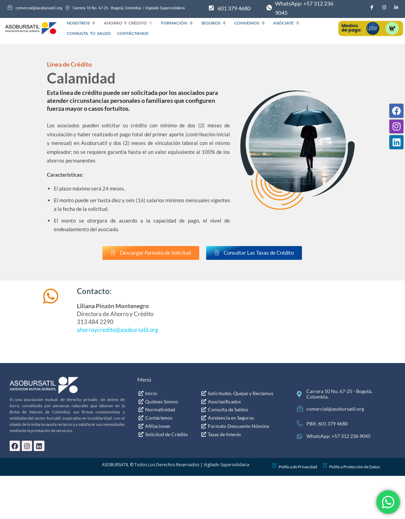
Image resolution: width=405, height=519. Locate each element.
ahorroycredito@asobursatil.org (117, 329)
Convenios (242, 23)
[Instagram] (384, 7)
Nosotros (81, 23)
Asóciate (277, 23)
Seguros (208, 23)
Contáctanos (130, 33)
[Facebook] (371, 7)
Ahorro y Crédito (126, 23)
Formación (173, 23)
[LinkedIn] (396, 7)
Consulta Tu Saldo (89, 33)
